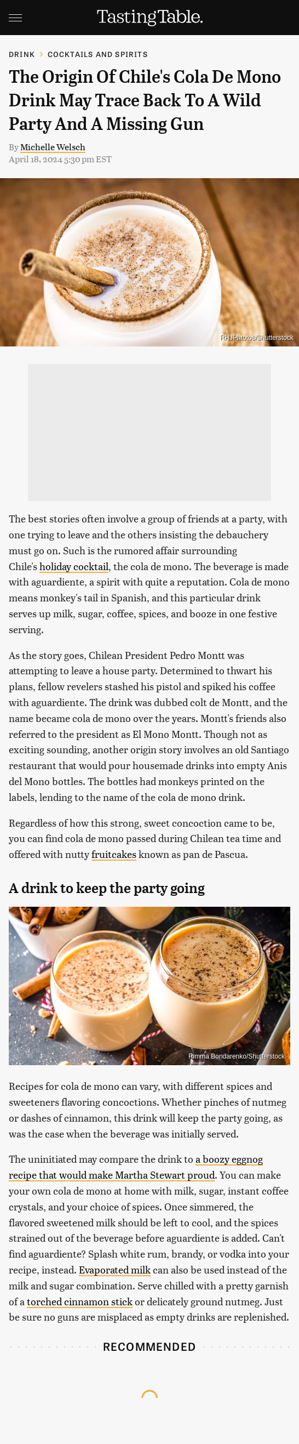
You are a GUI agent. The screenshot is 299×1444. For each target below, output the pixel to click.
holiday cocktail (73, 566)
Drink (22, 54)
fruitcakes (113, 854)
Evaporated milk (115, 1269)
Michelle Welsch (52, 146)
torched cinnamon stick (80, 1301)
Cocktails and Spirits (98, 54)
